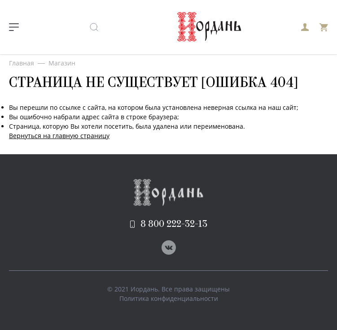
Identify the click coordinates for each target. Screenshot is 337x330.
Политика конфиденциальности (168, 298)
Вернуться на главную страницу (59, 135)
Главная (21, 63)
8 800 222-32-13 (168, 224)
